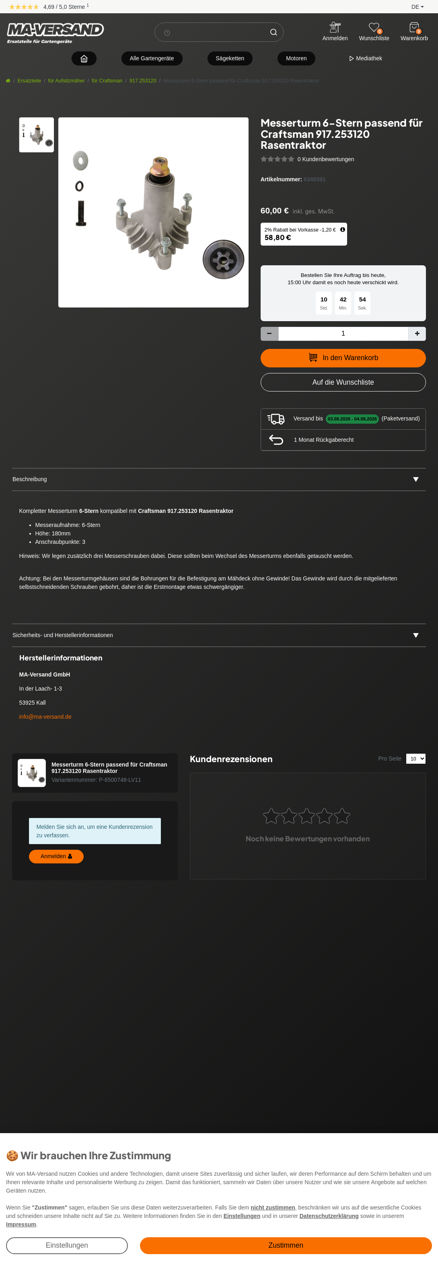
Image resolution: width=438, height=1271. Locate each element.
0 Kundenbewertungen (326, 159)
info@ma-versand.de (45, 716)
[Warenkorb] (414, 27)
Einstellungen (67, 1245)
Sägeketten (230, 58)
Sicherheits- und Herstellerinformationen (62, 635)
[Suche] (273, 32)
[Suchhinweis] (167, 33)
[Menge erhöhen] (417, 334)
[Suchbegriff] (209, 32)
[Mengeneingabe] (343, 334)
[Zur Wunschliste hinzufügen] (343, 382)
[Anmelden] (335, 32)
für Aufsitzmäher (66, 81)
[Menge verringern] (269, 334)
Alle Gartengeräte (152, 58)
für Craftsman (107, 81)
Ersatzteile (29, 81)
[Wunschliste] (374, 27)
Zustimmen (286, 1245)
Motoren (296, 58)
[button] (411, 6)
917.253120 (143, 81)
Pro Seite (390, 758)
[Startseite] (8, 81)
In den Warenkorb (343, 357)
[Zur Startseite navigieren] (84, 58)
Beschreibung (29, 479)
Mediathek (365, 58)
